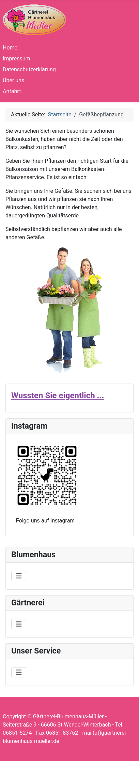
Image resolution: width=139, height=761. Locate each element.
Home (10, 47)
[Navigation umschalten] (18, 576)
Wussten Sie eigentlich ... (57, 395)
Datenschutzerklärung (29, 69)
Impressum (16, 58)
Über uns (13, 80)
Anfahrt (12, 91)
